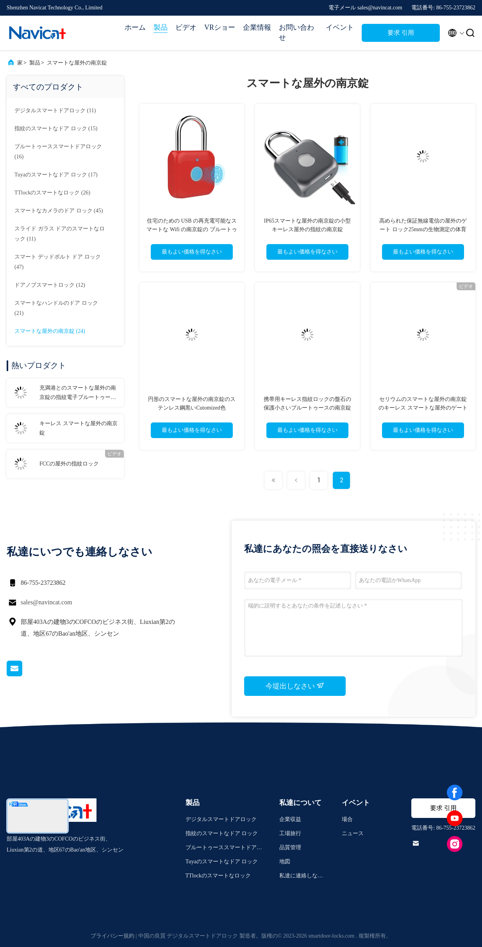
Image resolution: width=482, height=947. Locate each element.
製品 (161, 27)
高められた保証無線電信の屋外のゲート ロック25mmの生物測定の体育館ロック (423, 229)
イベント (340, 27)
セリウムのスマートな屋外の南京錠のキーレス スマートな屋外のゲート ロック (423, 407)
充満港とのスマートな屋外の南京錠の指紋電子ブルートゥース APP (77, 393)
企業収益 (290, 819)
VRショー (219, 27)
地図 (284, 861)
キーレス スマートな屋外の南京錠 (78, 428)
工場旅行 (290, 833)
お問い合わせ (296, 32)
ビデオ (185, 27)
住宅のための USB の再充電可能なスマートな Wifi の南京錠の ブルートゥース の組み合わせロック (191, 229)
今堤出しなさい (295, 685)
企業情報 (257, 27)
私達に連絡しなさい (301, 877)
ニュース (353, 833)
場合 (347, 819)
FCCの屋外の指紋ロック (69, 464)
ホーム (135, 27)
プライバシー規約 (112, 936)
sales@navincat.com (46, 602)
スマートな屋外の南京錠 (77, 63)
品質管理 (290, 847)
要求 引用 (400, 32)
